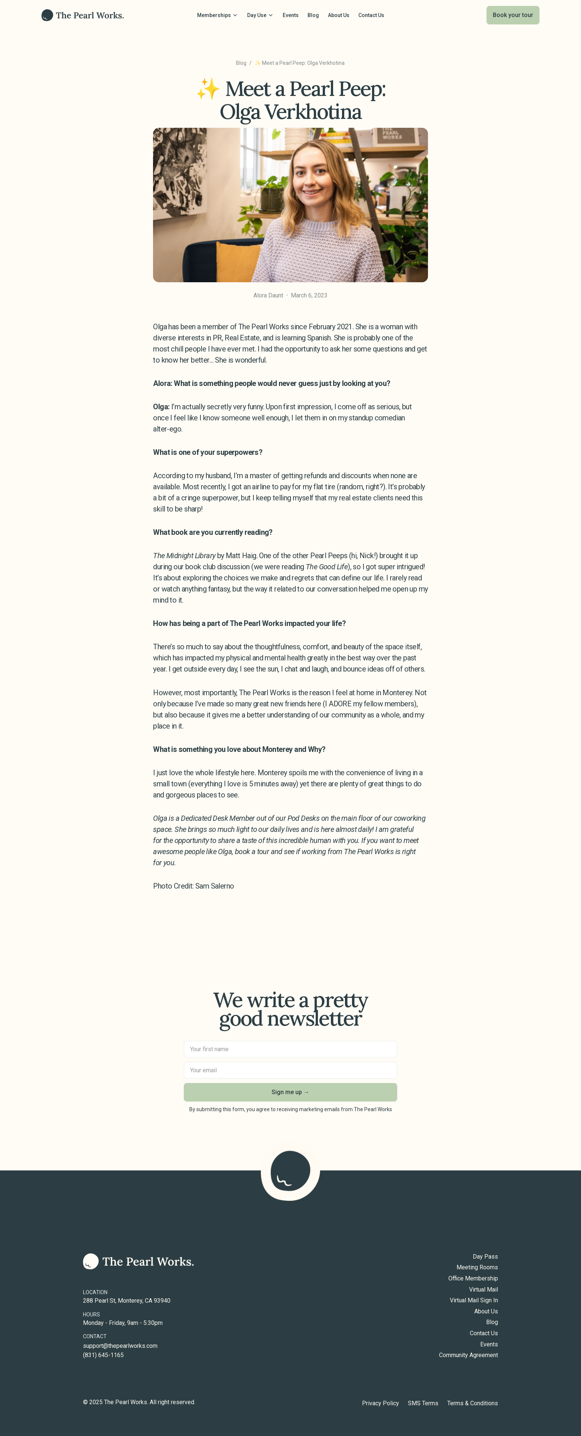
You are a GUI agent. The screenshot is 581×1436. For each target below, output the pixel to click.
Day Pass (485, 1256)
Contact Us (484, 1333)
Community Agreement (468, 1355)
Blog (241, 63)
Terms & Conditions (472, 1403)
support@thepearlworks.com (120, 1346)
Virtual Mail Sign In (474, 1300)
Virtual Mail (483, 1289)
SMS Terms (423, 1403)
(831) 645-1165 (103, 1355)
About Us (486, 1311)
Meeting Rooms (477, 1267)
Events (489, 1344)
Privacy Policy (380, 1403)
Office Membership (473, 1278)
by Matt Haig (204, 555)
